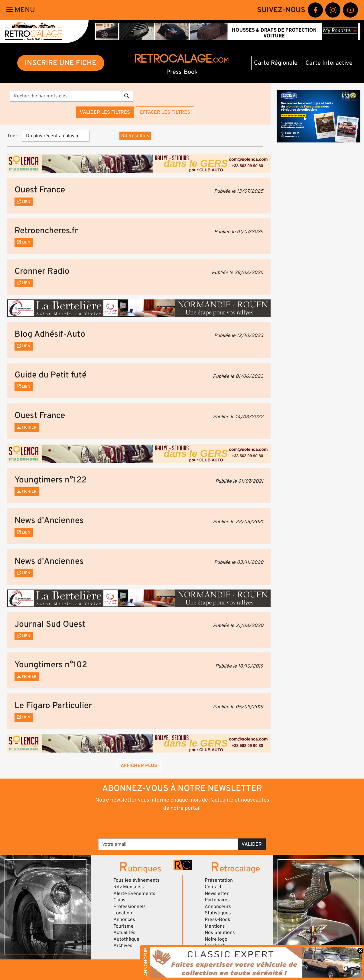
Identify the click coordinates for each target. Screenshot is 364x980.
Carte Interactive (329, 63)
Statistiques (218, 913)
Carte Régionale (275, 63)
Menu (20, 10)
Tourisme (123, 926)
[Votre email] (168, 844)
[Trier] (55, 136)
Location (122, 913)
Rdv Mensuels (128, 887)
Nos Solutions (220, 932)
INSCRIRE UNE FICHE (60, 63)
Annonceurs (218, 906)
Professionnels (129, 906)
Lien (23, 201)
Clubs (119, 900)
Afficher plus (139, 765)
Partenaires (217, 900)
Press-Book (217, 919)
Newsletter (217, 893)
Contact (213, 887)
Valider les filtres (105, 112)
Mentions (215, 926)
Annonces (124, 919)
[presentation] (173, 824)
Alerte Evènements (134, 893)
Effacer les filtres (165, 112)
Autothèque (126, 939)
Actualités (124, 932)
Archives (122, 945)
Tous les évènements (136, 880)
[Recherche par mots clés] (65, 96)
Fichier (27, 427)
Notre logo (216, 939)
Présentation (219, 880)
